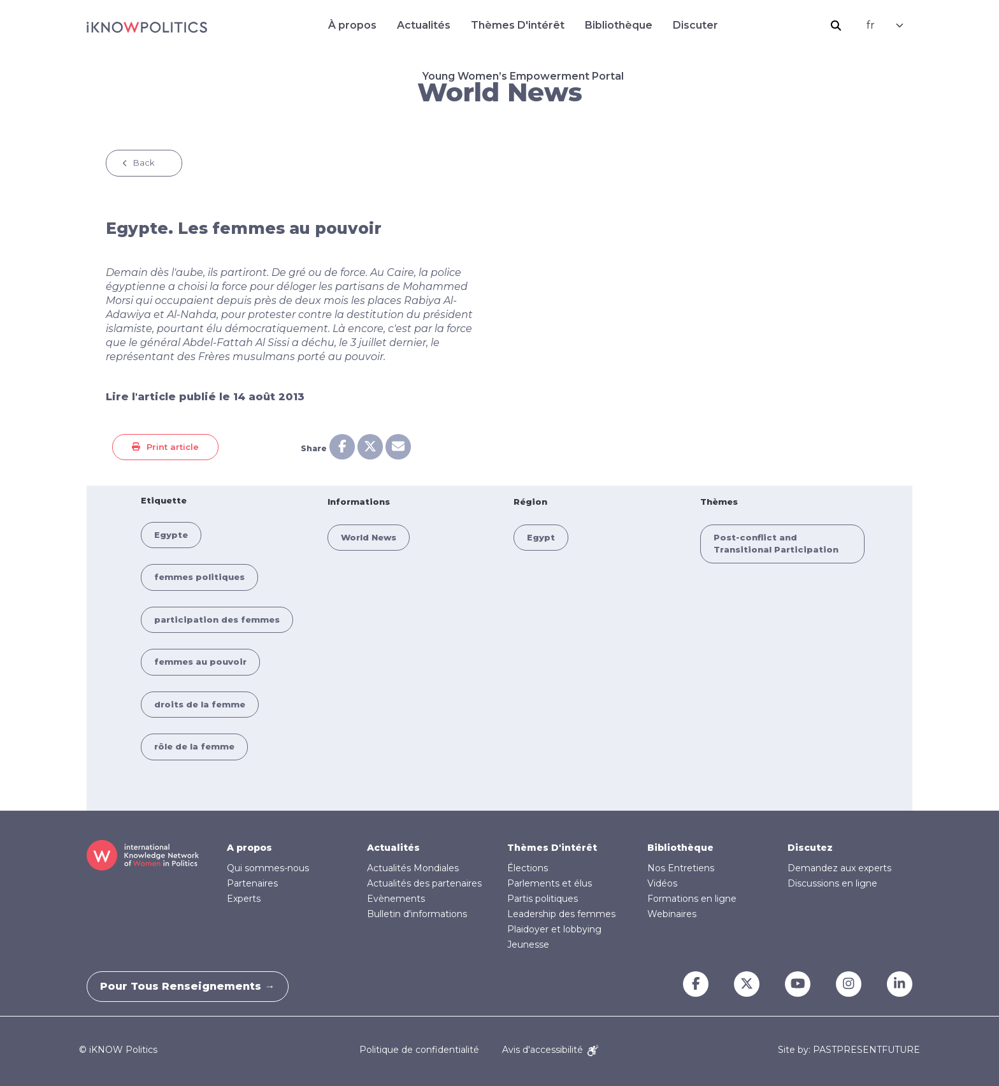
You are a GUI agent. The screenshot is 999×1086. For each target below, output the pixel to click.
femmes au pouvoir (200, 661)
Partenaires (252, 883)
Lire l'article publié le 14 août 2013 (205, 397)
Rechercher (836, 25)
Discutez (810, 847)
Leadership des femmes (561, 914)
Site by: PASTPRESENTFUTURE (849, 1050)
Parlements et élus (549, 883)
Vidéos (662, 883)
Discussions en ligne (832, 883)
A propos (249, 847)
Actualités (423, 25)
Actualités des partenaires (424, 883)
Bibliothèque (618, 25)
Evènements (396, 898)
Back (144, 162)
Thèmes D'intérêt (517, 25)
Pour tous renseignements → (193, 986)
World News (368, 537)
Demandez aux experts (839, 868)
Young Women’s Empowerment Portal (523, 76)
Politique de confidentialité (419, 1049)
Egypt (541, 537)
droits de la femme (199, 704)
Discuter (695, 25)
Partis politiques (542, 898)
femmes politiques (199, 577)
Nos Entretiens (680, 868)
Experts (244, 898)
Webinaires (671, 914)
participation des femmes (217, 619)
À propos (352, 25)
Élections (527, 868)
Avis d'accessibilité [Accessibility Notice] (550, 1049)
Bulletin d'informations (417, 914)
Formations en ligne (692, 898)
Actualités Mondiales (413, 868)
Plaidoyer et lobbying (554, 929)
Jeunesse (528, 944)
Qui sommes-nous (268, 868)
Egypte (171, 535)
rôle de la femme (194, 746)
